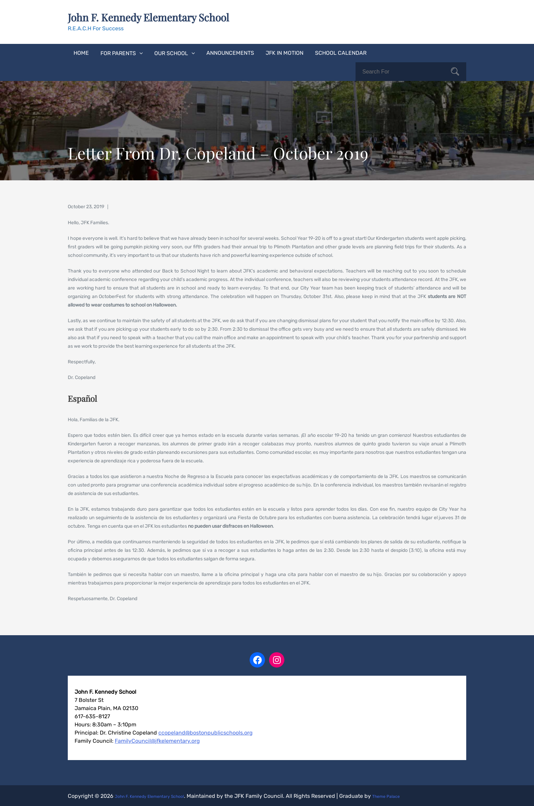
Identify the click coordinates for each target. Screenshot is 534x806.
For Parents (118, 52)
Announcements (230, 52)
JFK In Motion (284, 52)
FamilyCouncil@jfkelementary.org (157, 740)
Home (81, 52)
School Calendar (340, 52)
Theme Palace (413, 795)
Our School (171, 52)
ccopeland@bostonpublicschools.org (205, 731)
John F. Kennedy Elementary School (165, 16)
